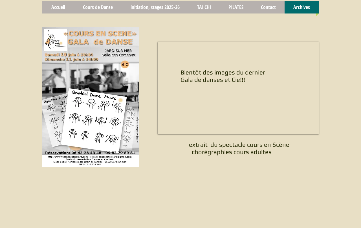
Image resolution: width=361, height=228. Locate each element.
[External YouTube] (238, 88)
